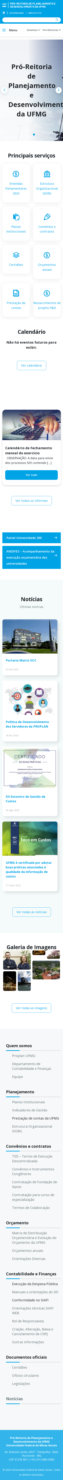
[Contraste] (3, 13)
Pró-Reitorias (52, 30)
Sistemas (33, 30)
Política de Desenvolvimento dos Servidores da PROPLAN (27, 724)
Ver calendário (31, 365)
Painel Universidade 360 (24, 538)
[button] (29, 135)
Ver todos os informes (31, 501)
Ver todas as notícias (31, 912)
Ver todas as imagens (31, 1008)
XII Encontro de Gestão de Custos (25, 799)
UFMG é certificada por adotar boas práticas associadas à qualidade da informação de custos (29, 869)
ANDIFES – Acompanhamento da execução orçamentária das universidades (30, 557)
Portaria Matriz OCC (21, 660)
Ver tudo (31, 475)
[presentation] (4, 90)
